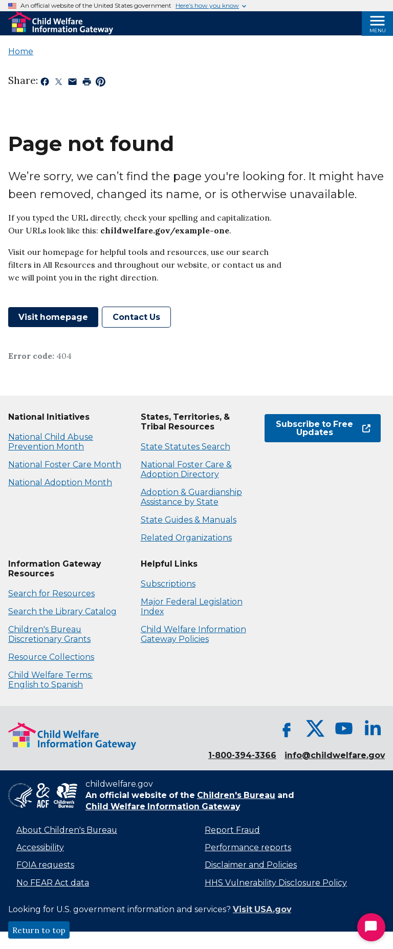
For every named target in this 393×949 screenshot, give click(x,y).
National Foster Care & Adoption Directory (186, 469)
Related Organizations (186, 538)
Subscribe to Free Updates (323, 428)
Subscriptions (168, 584)
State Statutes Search (185, 446)
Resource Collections (51, 657)
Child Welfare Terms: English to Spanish (50, 679)
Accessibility (40, 847)
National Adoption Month (60, 482)
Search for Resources (51, 593)
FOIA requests (45, 865)
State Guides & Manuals (188, 520)
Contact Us (136, 317)
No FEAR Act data (52, 883)
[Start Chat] (371, 927)
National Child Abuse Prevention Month (50, 441)
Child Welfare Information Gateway (162, 806)
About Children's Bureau (66, 830)
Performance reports (248, 847)
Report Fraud (232, 830)
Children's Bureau (236, 795)
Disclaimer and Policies (251, 865)
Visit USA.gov (262, 909)
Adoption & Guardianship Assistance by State (191, 497)
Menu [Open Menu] (377, 30)
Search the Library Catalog (62, 611)
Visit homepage (53, 317)
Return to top (39, 930)
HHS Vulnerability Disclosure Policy (276, 883)
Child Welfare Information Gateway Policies (193, 634)
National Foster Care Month (64, 464)
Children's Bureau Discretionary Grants (49, 634)
